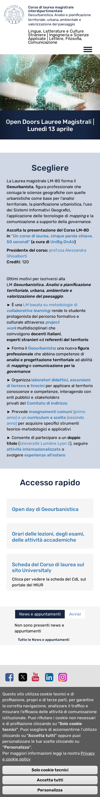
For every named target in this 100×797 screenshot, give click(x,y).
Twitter (24, 677)
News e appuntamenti (40, 614)
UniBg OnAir (62, 241)
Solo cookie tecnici (50, 779)
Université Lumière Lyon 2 (45, 443)
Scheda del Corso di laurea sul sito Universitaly (48, 567)
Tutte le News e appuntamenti (43, 639)
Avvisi (75, 614)
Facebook (10, 677)
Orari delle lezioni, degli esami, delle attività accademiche (48, 537)
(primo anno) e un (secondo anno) (46, 417)
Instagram (63, 677)
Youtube (37, 677)
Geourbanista (41, 348)
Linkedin (50, 677)
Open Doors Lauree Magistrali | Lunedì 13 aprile (50, 125)
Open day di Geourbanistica (45, 509)
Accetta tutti (50, 789)
